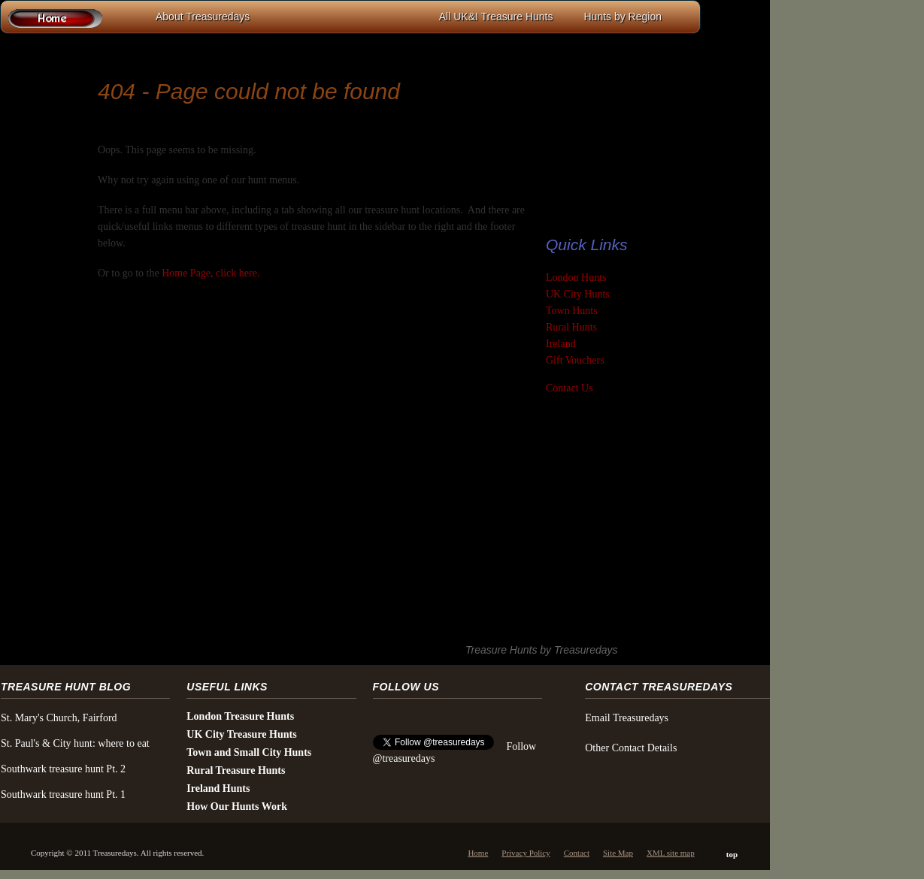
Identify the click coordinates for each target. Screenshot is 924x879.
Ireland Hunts (218, 788)
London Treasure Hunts (240, 716)
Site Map (618, 852)
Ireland (561, 343)
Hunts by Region (622, 17)
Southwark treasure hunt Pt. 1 (63, 794)
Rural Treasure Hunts (235, 770)
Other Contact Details (631, 748)
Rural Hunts (571, 327)
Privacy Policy (525, 852)
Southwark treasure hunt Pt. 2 (63, 769)
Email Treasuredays (626, 717)
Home (478, 852)
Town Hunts (572, 310)
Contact (576, 852)
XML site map (671, 852)
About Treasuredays (203, 17)
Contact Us (569, 388)
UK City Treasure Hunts (241, 734)
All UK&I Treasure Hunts (496, 17)
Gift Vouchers (575, 360)
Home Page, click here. (209, 273)
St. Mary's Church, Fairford (59, 717)
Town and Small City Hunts (248, 752)
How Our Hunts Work (236, 806)
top (732, 854)
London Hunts (576, 277)
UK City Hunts (578, 294)
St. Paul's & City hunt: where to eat (75, 743)
